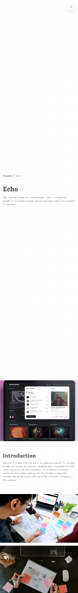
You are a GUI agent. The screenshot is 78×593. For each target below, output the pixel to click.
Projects (7, 175)
